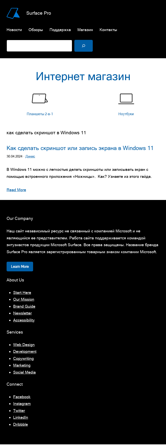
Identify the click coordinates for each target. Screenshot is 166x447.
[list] (83, 107)
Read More (16, 192)
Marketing (21, 368)
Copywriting (23, 361)
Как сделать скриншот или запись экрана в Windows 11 (80, 151)
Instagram (22, 406)
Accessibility (24, 322)
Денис (30, 159)
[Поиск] (83, 46)
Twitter (19, 413)
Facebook (21, 399)
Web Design (24, 347)
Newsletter (22, 315)
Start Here (22, 295)
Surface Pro (38, 13)
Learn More (20, 269)
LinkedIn (20, 420)
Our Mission (23, 302)
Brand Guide (24, 308)
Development (24, 354)
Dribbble (20, 426)
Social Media (24, 374)
